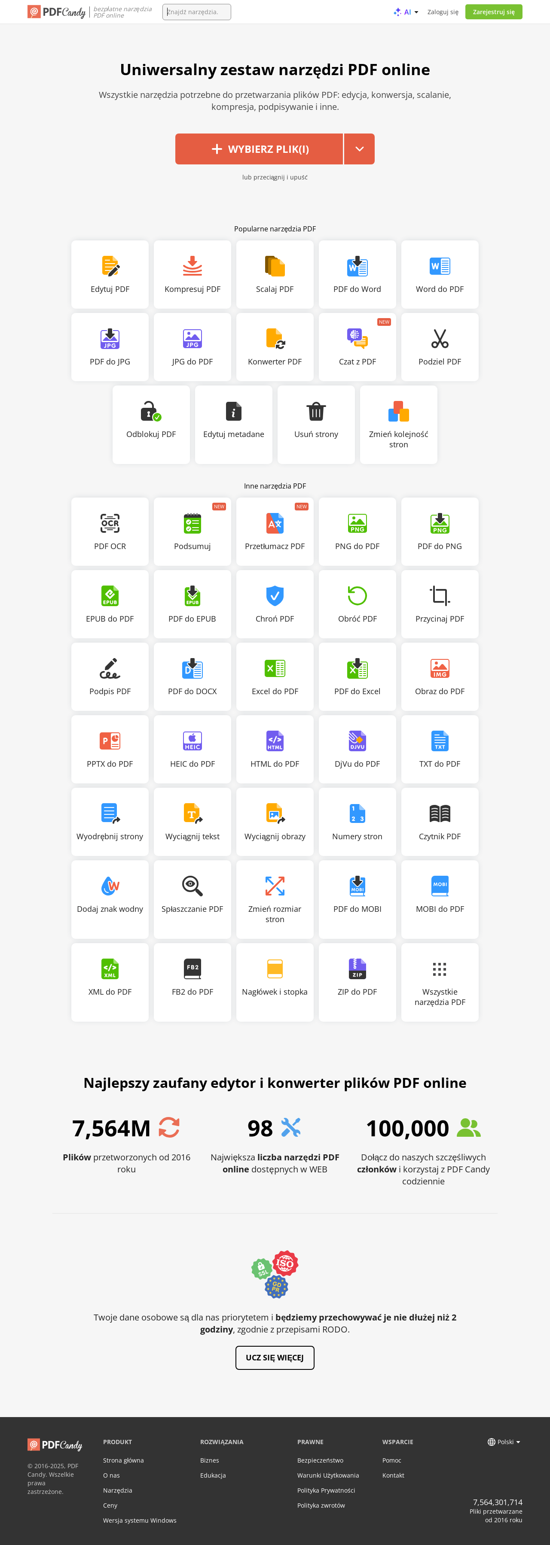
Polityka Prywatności (326, 1490)
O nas (111, 1475)
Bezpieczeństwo (320, 1460)
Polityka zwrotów (321, 1505)
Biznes (209, 1460)
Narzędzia (117, 1490)
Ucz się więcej (275, 1357)
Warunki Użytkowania (328, 1475)
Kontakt (393, 1475)
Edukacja (213, 1475)
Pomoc (391, 1460)
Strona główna (123, 1460)
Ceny (110, 1505)
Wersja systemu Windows (140, 1520)
